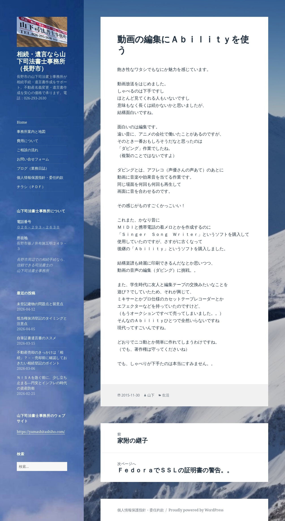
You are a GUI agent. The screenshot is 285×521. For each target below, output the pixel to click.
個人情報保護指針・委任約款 (40, 177)
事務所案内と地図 (31, 131)
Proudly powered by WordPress (196, 510)
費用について (27, 140)
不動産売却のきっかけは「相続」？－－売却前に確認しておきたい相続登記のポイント (42, 358)
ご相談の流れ (27, 149)
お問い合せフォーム (33, 159)
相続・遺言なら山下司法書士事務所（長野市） (41, 61)
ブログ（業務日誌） (33, 168)
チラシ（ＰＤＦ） (31, 186)
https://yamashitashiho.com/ (41, 431)
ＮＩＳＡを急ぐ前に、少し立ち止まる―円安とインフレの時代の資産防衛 (42, 383)
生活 (165, 395)
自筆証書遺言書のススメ (36, 337)
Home (22, 122)
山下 (150, 395)
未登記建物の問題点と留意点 (40, 303)
